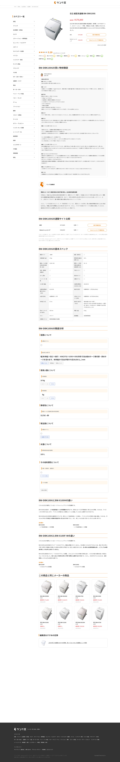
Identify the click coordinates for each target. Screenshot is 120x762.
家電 (15, 736)
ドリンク (19, 736)
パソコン (72, 736)
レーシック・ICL (17, 742)
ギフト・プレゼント (86, 739)
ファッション (63, 739)
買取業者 (42, 742)
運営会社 (22, 749)
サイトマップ (17, 749)
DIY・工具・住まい (18, 739)
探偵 (27, 742)
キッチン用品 (86, 736)
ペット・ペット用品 (44, 739)
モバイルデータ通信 (65, 736)
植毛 (46, 742)
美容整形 (24, 742)
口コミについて (50, 749)
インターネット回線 (95, 739)
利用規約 (44, 749)
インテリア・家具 (79, 736)
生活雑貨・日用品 (25, 736)
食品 (31, 739)
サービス (79, 739)
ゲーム (58, 739)
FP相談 (38, 742)
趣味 (68, 739)
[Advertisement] (73, 695)
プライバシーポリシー (36, 749)
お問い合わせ (28, 749)
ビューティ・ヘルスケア (51, 736)
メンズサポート (33, 742)
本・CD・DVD (36, 739)
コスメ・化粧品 (73, 739)
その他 (97, 736)
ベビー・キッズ (52, 739)
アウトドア (92, 736)
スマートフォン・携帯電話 (39, 736)
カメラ (31, 736)
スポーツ (58, 736)
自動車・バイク (26, 739)
